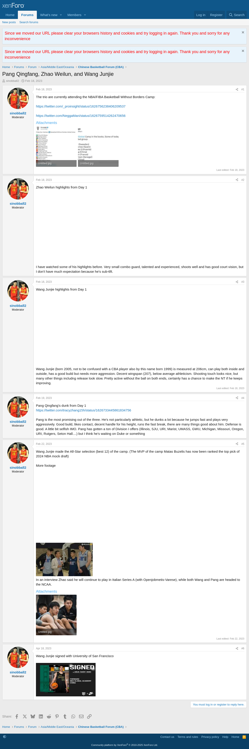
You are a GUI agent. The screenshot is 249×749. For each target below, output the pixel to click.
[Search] (236, 15)
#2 (242, 180)
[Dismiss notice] (242, 33)
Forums (27, 15)
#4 (242, 398)
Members (74, 15)
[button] (61, 15)
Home (10, 15)
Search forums (28, 22)
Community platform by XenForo (124, 745)
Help (225, 737)
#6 (242, 648)
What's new (48, 15)
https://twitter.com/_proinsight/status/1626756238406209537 (81, 106)
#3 (242, 281)
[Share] (237, 89)
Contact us (167, 737)
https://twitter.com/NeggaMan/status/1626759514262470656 (81, 116)
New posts (9, 22)
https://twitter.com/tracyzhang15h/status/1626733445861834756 (83, 410)
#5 (242, 444)
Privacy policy (210, 737)
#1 (242, 89)
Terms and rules (188, 737)
